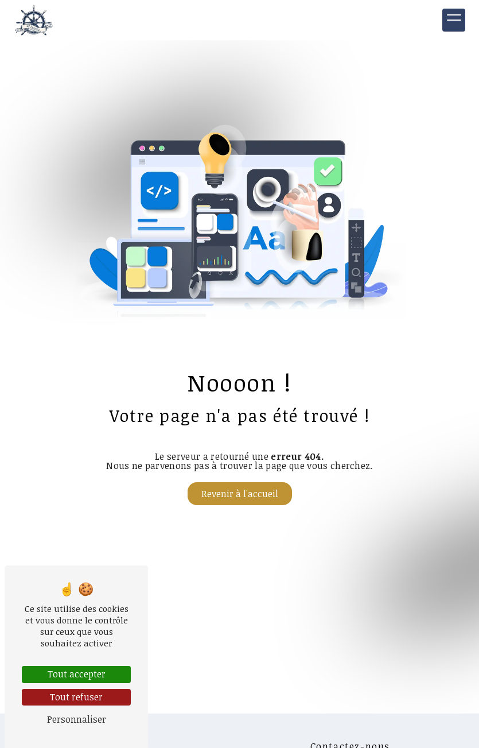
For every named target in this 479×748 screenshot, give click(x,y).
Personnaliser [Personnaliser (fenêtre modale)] (76, 719)
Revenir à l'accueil (239, 493)
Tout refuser (76, 697)
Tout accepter (77, 674)
